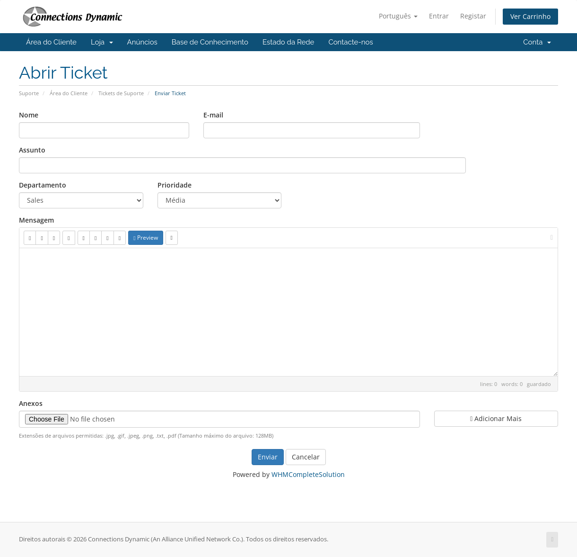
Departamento (42, 184)
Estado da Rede (288, 42)
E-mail (213, 114)
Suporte (29, 93)
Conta (537, 42)
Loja (102, 42)
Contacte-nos (350, 42)
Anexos (31, 403)
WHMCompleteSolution (308, 474)
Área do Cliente (51, 42)
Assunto (32, 149)
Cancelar (306, 456)
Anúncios (142, 42)
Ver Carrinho (530, 16)
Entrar (439, 15)
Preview (145, 238)
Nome (28, 114)
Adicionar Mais (496, 418)
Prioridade (174, 184)
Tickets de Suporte (121, 93)
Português (398, 15)
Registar (473, 15)
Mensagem (36, 220)
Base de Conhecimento (210, 42)
